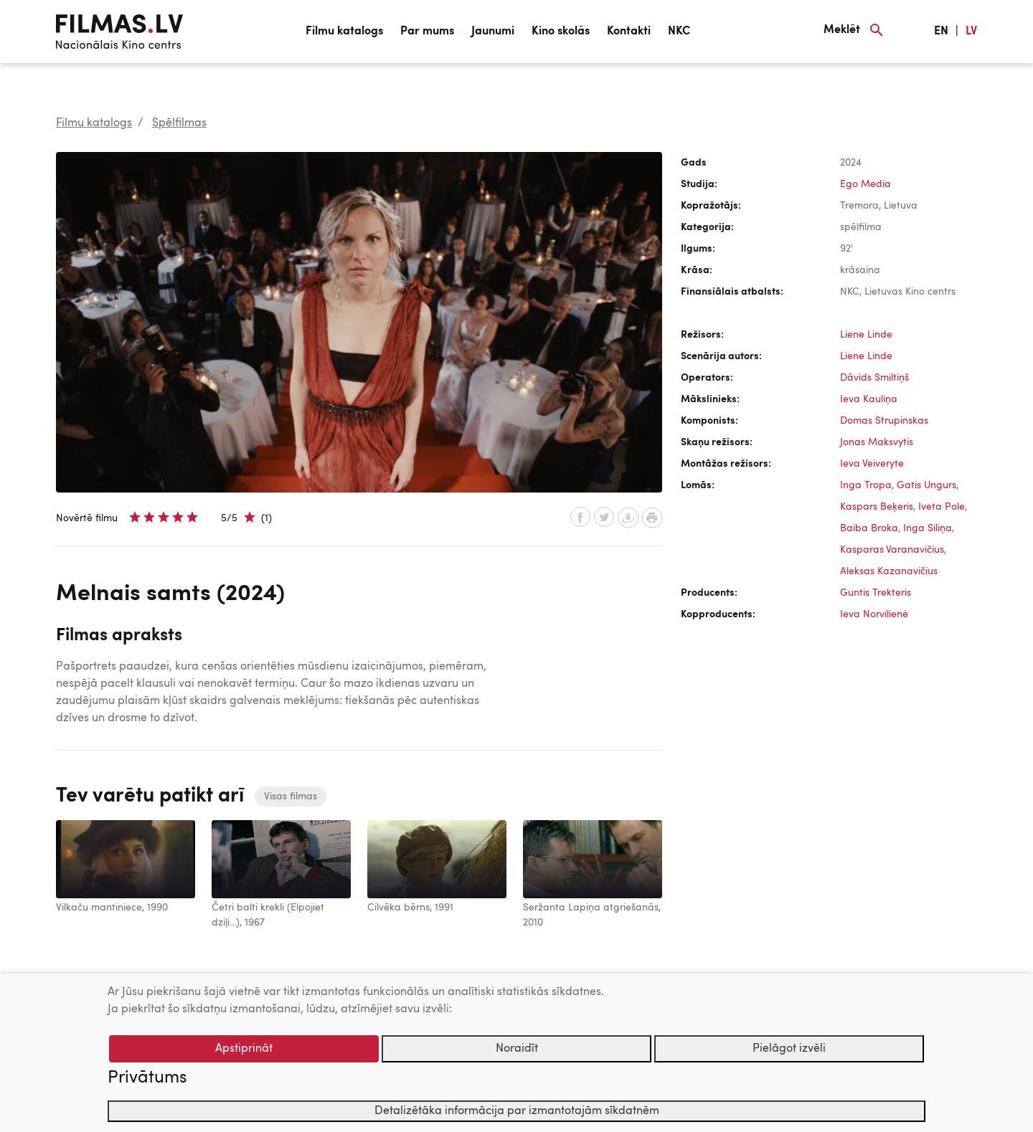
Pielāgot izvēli (789, 1049)
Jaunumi (492, 31)
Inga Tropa (866, 485)
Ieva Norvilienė (874, 614)
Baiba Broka (869, 528)
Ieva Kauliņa (868, 399)
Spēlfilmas (179, 123)
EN (941, 31)
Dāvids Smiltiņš (874, 378)
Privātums (147, 1078)
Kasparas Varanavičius (892, 550)
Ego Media (865, 184)
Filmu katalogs (344, 31)
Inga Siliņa (927, 528)
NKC (679, 31)
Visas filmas (290, 796)
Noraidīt (517, 1049)
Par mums (427, 31)
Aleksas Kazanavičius (889, 571)
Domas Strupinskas (884, 421)
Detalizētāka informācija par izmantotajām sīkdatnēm (516, 1111)
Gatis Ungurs (926, 485)
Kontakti (629, 31)
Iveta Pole (941, 507)
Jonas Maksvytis (876, 442)
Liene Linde (866, 335)
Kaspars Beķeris (876, 507)
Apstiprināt (244, 1049)
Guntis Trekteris (875, 593)
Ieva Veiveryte (872, 464)
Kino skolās (561, 31)
